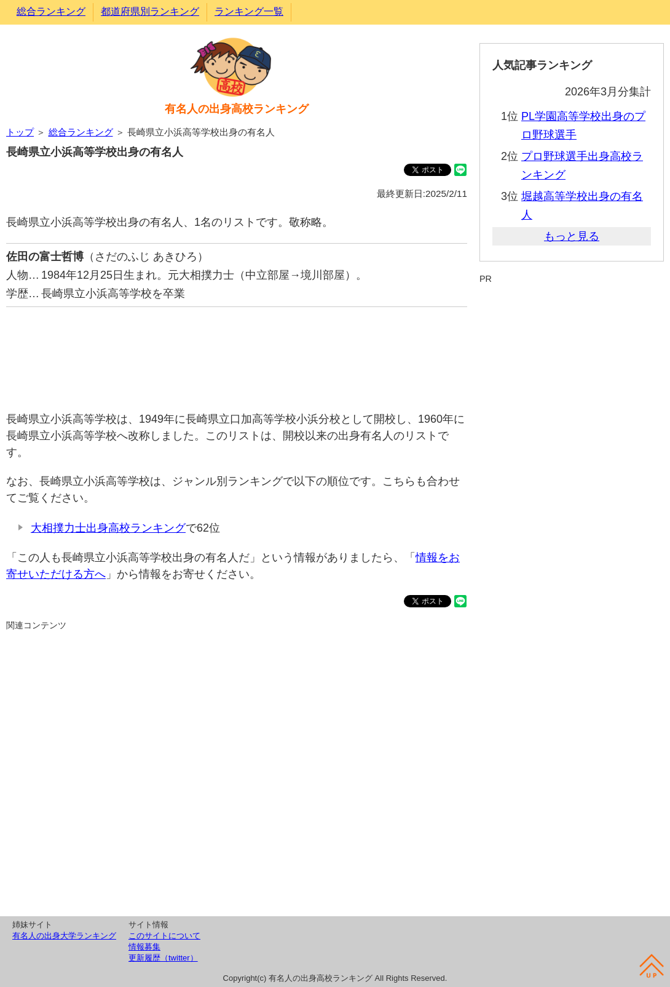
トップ (20, 132)
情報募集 (144, 946)
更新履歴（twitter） (163, 957)
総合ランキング (51, 11)
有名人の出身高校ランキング (237, 109)
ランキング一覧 (249, 11)
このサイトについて (164, 935)
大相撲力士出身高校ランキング (108, 528)
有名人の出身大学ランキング (64, 935)
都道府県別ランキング (150, 11)
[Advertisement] (236, 353)
